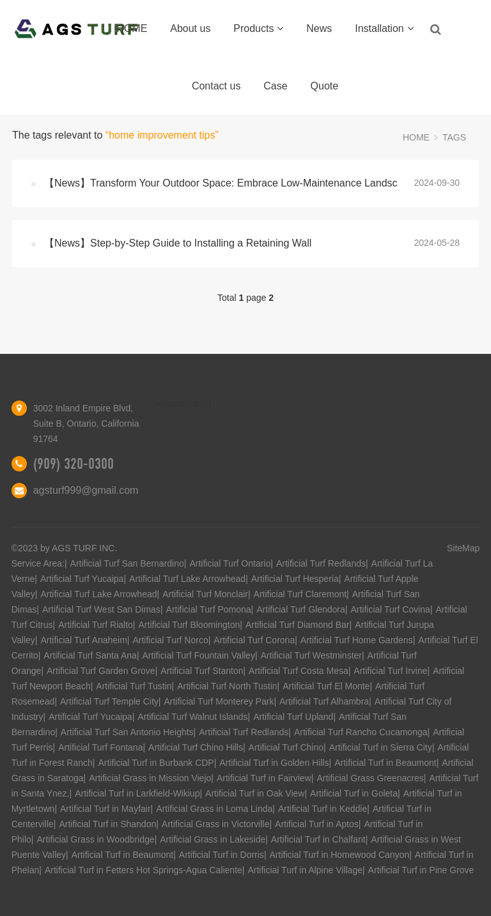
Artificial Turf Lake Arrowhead (187, 579)
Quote (325, 85)
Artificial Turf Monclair (205, 594)
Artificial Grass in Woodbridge (95, 839)
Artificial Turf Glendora (300, 609)
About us (190, 28)
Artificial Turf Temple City (109, 701)
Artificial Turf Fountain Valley (199, 655)
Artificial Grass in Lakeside (212, 839)
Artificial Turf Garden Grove (101, 671)
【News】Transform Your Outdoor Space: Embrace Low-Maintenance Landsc (221, 183)
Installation (384, 28)
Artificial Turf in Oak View (254, 793)
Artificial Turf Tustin (133, 686)
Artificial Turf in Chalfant (318, 839)
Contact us (216, 85)
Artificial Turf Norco (170, 640)
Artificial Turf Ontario (229, 563)
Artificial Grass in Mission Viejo (150, 778)
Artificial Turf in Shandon (107, 824)
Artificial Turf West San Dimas (101, 609)
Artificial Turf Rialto (95, 625)
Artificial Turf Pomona (208, 609)
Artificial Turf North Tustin (227, 686)
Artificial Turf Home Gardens (356, 640)
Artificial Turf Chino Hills (195, 747)
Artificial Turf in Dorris (221, 855)
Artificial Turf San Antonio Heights (127, 732)
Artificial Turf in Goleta (354, 793)
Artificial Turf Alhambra (324, 701)
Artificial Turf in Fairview (264, 778)
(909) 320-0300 (73, 463)
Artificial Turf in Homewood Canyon (340, 855)
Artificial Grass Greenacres (369, 778)
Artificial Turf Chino (286, 747)
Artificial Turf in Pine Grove (421, 870)
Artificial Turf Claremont (300, 594)
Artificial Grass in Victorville (216, 824)
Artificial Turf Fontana (100, 747)
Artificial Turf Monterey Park (219, 701)
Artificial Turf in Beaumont (385, 763)
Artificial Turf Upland (293, 717)
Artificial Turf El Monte (326, 686)
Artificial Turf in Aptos (317, 824)
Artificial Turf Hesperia (295, 579)
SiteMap (463, 548)
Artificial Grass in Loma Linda (214, 809)
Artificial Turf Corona (254, 640)
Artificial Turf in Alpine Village (304, 870)
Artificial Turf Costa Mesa (298, 671)
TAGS (454, 137)
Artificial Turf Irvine (390, 671)
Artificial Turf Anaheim (83, 640)
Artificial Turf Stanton (201, 671)
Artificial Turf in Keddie (322, 809)
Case (275, 85)
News (319, 28)
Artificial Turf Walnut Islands (192, 717)
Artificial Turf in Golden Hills (274, 763)
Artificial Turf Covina (390, 609)
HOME (131, 28)
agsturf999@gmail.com (86, 490)
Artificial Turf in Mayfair (105, 809)
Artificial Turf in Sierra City (380, 747)
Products (258, 28)
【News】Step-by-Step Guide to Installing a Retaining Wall (177, 243)
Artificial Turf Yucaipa (81, 579)
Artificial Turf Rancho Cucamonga (361, 732)
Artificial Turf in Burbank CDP (156, 763)
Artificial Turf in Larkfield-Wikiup (137, 793)
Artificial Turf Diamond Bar (298, 625)
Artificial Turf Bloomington (189, 625)
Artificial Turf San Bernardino (127, 563)
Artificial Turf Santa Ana (90, 655)
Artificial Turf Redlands (321, 563)
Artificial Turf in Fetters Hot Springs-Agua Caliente (143, 870)
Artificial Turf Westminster (311, 655)
